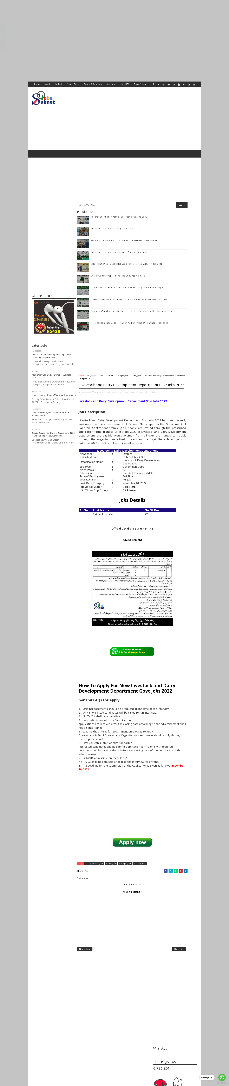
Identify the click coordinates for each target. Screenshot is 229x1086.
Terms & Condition (93, 84)
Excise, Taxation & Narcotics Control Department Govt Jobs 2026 (181, 492)
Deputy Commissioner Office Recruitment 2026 (54, 383)
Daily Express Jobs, (120, 386)
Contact (58, 84)
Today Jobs (136, 363)
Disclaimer (112, 84)
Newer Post (85, 1014)
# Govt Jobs (111, 927)
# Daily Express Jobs (94, 927)
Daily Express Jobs (95, 363)
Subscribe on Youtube (176, 448)
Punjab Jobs (123, 363)
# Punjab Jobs (125, 927)
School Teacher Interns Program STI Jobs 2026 (116, 217)
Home (37, 84)
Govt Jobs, (133, 386)
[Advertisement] (87, 20)
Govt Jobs (110, 363)
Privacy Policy (73, 84)
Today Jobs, (84, 389)
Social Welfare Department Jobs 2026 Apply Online (118, 264)
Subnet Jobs (55, 1031)
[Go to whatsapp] (222, 1077)
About (47, 84)
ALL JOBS (125, 84)
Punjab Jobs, (143, 386)
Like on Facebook (176, 424)
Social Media (140, 84)
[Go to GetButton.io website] (222, 1083)
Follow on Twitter (176, 430)
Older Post (143, 1014)
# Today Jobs (140, 927)
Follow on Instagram (176, 442)
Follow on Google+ (176, 436)
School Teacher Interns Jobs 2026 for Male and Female (120, 240)
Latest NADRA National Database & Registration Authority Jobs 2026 (180, 516)
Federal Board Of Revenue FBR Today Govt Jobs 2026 (119, 205)
